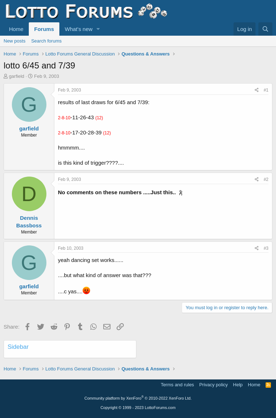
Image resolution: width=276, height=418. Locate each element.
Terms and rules (177, 384)
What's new (78, 29)
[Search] (265, 29)
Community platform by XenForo (138, 398)
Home (16, 29)
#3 (266, 248)
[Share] (256, 90)
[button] (98, 29)
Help (238, 384)
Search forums (46, 41)
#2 (266, 179)
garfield (16, 76)
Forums (44, 29)
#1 (266, 90)
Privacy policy (213, 384)
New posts (15, 41)
